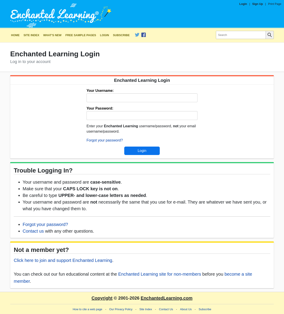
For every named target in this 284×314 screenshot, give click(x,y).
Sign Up (257, 4)
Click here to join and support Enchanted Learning (63, 260)
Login (243, 4)
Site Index (31, 35)
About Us (186, 309)
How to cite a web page (87, 309)
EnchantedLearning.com (166, 298)
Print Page (274, 4)
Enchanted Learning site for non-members (159, 274)
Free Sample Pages (80, 35)
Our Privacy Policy (120, 309)
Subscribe (121, 35)
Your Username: (100, 90)
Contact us (33, 231)
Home (15, 35)
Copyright (102, 298)
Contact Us (166, 309)
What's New (52, 35)
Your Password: (100, 108)
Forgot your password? (105, 140)
